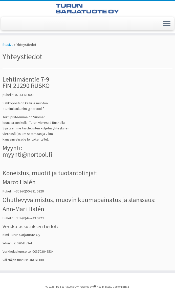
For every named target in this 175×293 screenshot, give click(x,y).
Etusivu (8, 44)
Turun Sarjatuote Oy (66, 286)
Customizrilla (121, 286)
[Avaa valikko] (166, 24)
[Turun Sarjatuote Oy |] (87, 8)
